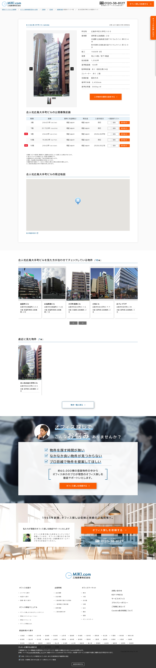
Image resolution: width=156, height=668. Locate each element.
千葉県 (113, 638)
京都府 (113, 642)
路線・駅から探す (25, 604)
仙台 (92, 611)
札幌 (92, 607)
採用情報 (63, 611)
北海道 (22, 638)
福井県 (47, 642)
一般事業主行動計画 (66, 607)
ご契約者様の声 (65, 615)
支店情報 (63, 600)
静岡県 (80, 642)
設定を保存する (78, 664)
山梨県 (55, 642)
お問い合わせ (122, 591)
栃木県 (89, 638)
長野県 (64, 642)
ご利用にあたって (123, 606)
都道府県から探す (25, 633)
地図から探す (24, 600)
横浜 (92, 615)
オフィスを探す (24, 591)
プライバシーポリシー (125, 602)
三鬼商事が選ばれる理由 (68, 604)
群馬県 (97, 638)
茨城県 (80, 638)
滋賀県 (105, 642)
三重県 (97, 642)
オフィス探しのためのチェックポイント (32, 615)
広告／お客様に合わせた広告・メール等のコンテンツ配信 (38, 659)
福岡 (92, 619)
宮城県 (47, 638)
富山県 (31, 642)
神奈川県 (131, 638)
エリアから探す (25, 596)
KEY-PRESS (122, 595)
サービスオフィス (123, 598)
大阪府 (122, 642)
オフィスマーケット (96, 591)
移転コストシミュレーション (28, 619)
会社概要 (63, 596)
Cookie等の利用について (36, 652)
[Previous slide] (74, 326)
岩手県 (39, 638)
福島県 (72, 638)
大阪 (92, 600)
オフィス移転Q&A (26, 627)
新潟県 (22, 642)
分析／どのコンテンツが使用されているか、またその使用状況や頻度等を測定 (44, 656)
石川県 (39, 642)
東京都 (122, 638)
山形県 (64, 638)
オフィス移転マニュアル (27, 610)
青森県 (31, 638)
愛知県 (89, 642)
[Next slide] (82, 326)
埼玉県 (105, 638)
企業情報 (61, 591)
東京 (92, 596)
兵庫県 (130, 642)
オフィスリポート (96, 622)
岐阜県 (72, 642)
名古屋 (93, 604)
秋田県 (55, 638)
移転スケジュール (25, 623)
